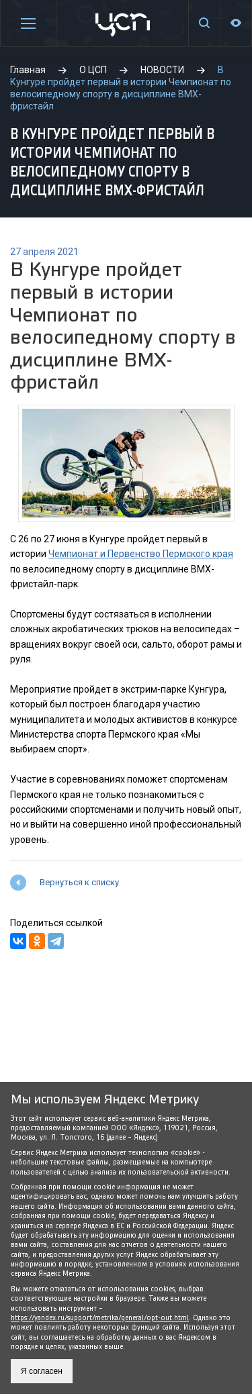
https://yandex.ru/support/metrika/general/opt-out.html (100, 1318)
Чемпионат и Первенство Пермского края (140, 553)
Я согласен (41, 1371)
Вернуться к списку (79, 882)
